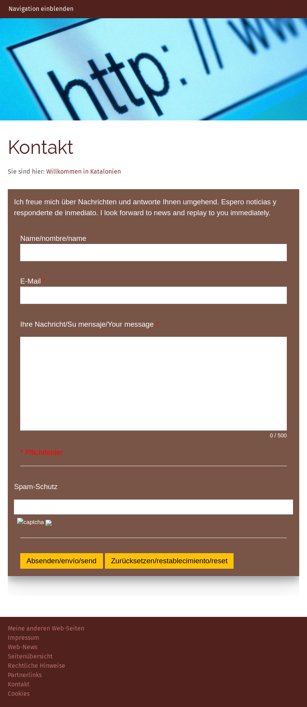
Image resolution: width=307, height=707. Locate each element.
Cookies (19, 693)
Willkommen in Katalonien (83, 171)
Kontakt (19, 684)
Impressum (23, 637)
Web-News (22, 647)
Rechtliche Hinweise (36, 665)
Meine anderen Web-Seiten (46, 628)
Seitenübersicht (30, 656)
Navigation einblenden (41, 8)
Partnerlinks (25, 675)
